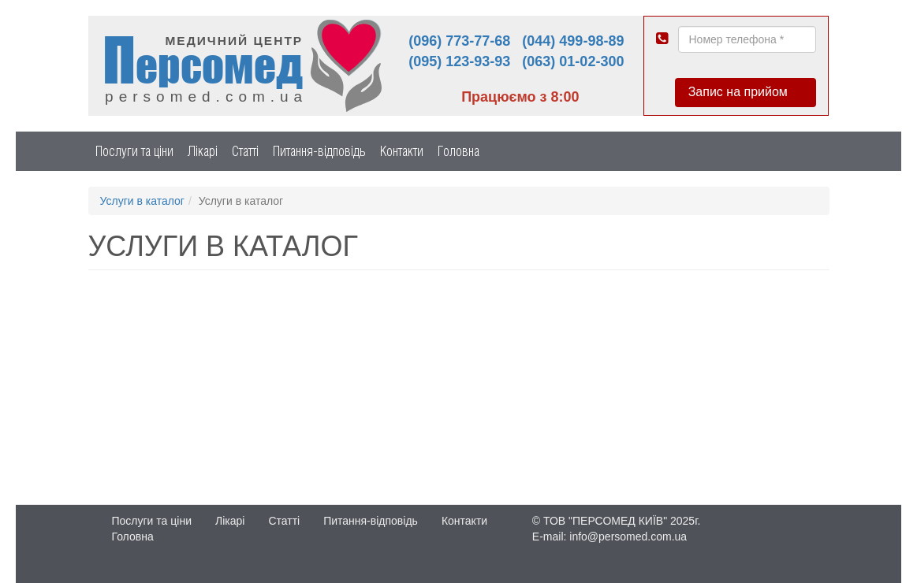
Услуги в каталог (142, 201)
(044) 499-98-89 (573, 41)
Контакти (401, 150)
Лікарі (203, 150)
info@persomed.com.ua (628, 536)
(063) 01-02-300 (573, 61)
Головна (458, 150)
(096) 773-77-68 (459, 41)
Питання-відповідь (319, 150)
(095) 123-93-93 (459, 61)
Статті (245, 150)
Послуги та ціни (134, 150)
